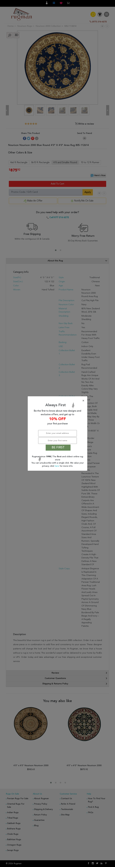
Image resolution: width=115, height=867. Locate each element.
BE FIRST (58, 447)
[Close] (58, 400)
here (57, 466)
